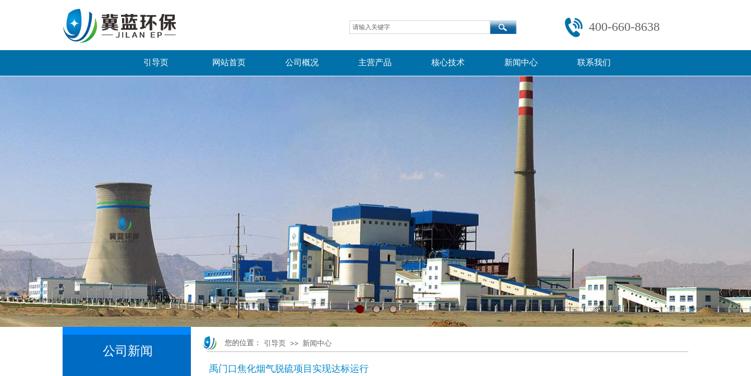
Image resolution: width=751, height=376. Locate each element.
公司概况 (302, 62)
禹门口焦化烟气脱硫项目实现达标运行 (289, 368)
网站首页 (229, 62)
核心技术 (448, 62)
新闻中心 (521, 62)
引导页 (155, 62)
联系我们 (594, 62)
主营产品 (375, 62)
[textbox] (419, 27)
